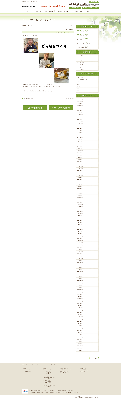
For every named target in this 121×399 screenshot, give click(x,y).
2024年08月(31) (80, 143)
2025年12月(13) (80, 108)
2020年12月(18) (80, 242)
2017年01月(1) (80, 334)
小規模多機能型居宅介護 (82, 79)
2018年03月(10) (80, 316)
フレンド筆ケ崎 (80, 58)
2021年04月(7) (80, 233)
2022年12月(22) (80, 188)
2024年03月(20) (80, 155)
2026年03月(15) (80, 101)
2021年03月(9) (80, 235)
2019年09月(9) (80, 276)
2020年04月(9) (80, 260)
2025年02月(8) (80, 130)
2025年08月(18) (80, 117)
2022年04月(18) (80, 206)
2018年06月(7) (80, 310)
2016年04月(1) (80, 348)
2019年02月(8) (80, 292)
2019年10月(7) (80, 274)
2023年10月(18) (80, 166)
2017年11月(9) (80, 325)
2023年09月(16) (80, 168)
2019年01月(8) (80, 294)
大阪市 (72, 32)
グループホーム (66, 32)
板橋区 (78, 88)
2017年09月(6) (80, 330)
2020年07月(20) (80, 253)
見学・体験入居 (49, 11)
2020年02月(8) (80, 265)
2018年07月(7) (80, 307)
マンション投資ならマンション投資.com (36, 392)
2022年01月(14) (80, 213)
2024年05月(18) (80, 150)
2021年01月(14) (80, 240)
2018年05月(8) (80, 312)
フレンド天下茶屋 (80, 62)
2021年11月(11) (80, 218)
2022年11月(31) (80, 191)
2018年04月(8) (80, 314)
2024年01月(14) (80, 159)
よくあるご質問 (78, 11)
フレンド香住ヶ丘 (80, 69)
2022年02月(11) (80, 211)
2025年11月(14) (80, 110)
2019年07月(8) (80, 280)
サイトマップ (45, 364)
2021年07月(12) (80, 227)
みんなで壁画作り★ (28, 98)
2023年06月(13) (80, 175)
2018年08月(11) (80, 305)
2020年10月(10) (80, 247)
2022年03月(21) (80, 209)
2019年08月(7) (80, 278)
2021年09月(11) (80, 222)
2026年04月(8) (80, 99)
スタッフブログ (88, 11)
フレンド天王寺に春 (68, 98)
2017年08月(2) (80, 332)
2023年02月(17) (80, 184)
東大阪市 (78, 84)
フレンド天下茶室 (48, 376)
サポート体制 (27, 369)
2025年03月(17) (80, 128)
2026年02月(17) (80, 103)
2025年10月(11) (80, 112)
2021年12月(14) (80, 215)
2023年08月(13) (80, 170)
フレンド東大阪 (80, 64)
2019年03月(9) (80, 289)
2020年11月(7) (80, 244)
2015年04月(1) (80, 350)
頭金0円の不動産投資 (50, 392)
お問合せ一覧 (52, 364)
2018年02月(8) (80, 319)
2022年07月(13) (80, 200)
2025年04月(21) (80, 126)
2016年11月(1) (80, 336)
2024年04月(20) (80, 152)
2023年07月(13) (80, 173)
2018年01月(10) (80, 321)
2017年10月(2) (80, 328)
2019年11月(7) (80, 271)
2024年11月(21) (80, 137)
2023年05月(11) (80, 177)
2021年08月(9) (80, 224)
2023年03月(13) (80, 182)
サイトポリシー (26, 364)
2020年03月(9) (80, 262)
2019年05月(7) (80, 285)
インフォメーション (65, 372)
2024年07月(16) (80, 146)
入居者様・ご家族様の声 (63, 11)
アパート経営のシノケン (59, 392)
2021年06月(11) (80, 229)
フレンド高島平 (80, 67)
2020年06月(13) (80, 256)
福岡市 (78, 90)
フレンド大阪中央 (80, 60)
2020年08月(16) (80, 251)
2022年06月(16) (80, 202)
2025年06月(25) (80, 121)
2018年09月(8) (80, 303)
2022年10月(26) (80, 193)
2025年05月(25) (80, 123)
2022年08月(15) (80, 197)
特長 (28, 11)
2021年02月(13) (80, 238)
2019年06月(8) (80, 283)
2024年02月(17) (80, 157)
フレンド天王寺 (80, 55)
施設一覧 (38, 11)
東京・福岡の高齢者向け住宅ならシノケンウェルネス (39, 390)
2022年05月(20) (80, 204)
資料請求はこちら (83, 368)
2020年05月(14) (80, 258)
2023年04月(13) (80, 179)
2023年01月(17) (80, 186)
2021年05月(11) (80, 231)
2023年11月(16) (80, 164)
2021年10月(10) (80, 220)
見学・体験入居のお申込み (85, 370)
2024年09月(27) (80, 141)
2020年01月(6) (80, 267)
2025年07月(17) (80, 119)
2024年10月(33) (80, 139)
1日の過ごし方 (28, 371)
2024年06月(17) (80, 148)
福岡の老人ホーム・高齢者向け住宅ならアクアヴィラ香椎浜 (61, 390)
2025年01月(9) (80, 132)
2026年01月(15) (80, 105)
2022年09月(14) (80, 195)
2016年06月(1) (80, 343)
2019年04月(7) (80, 287)
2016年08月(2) (80, 339)
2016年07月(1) (80, 341)
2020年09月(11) (80, 249)
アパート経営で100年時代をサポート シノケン (74, 392)
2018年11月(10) (80, 298)
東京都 (78, 86)
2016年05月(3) (80, 345)
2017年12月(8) (80, 323)
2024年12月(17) (80, 135)
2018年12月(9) (80, 296)
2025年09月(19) (80, 114)
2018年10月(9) (80, 301)
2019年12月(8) (80, 269)
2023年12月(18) (80, 161)
